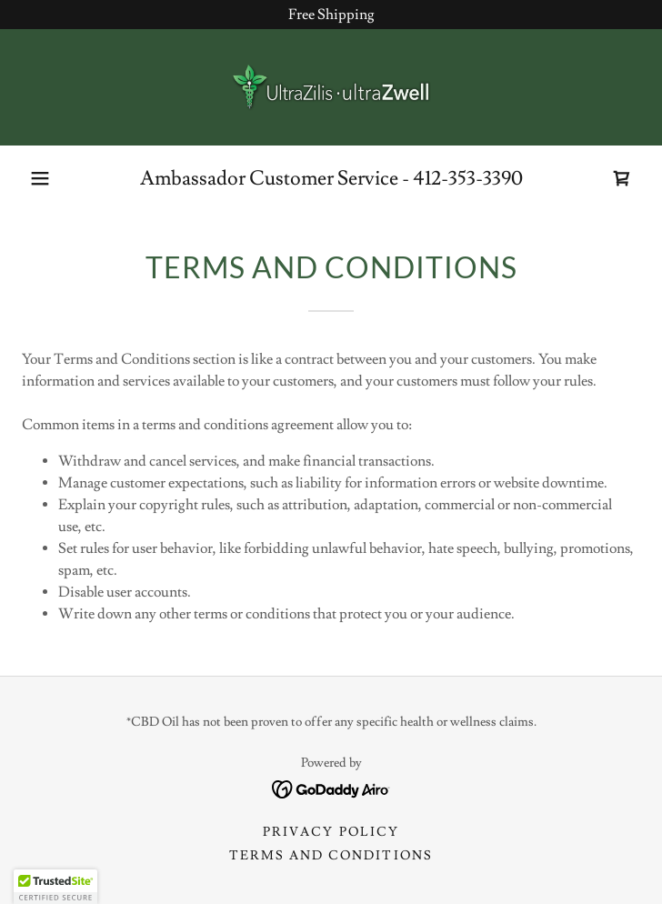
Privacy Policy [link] (330, 832)
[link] (331, 87)
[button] (40, 178)
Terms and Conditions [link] (330, 856)
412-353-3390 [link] (468, 179)
